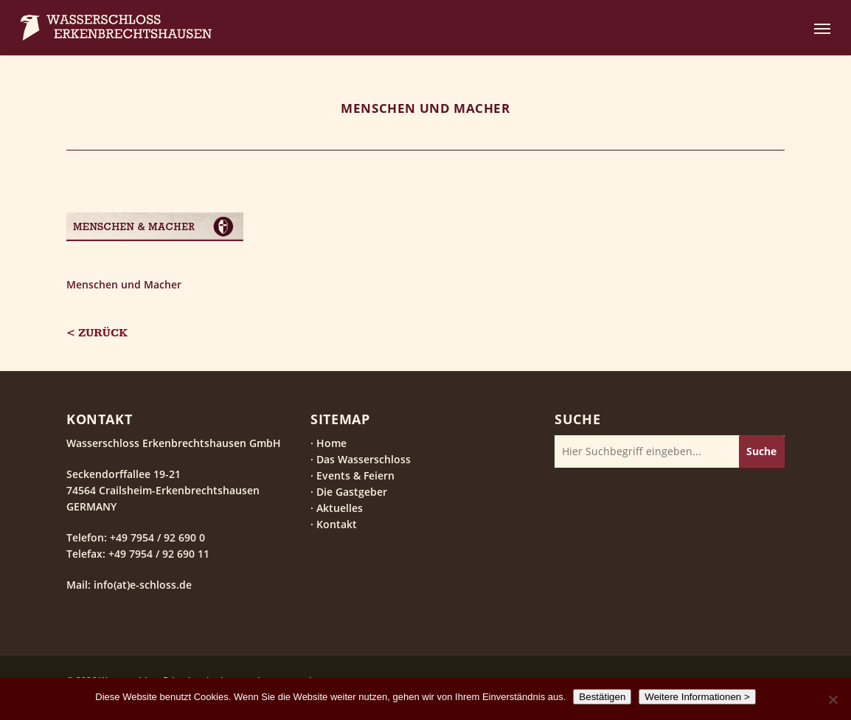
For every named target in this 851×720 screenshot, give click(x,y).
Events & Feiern (355, 475)
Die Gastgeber (351, 492)
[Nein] (832, 699)
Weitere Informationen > (697, 696)
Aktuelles (339, 508)
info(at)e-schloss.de (141, 585)
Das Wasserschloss (363, 459)
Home (331, 443)
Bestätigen (602, 696)
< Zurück (97, 333)
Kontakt (336, 524)
